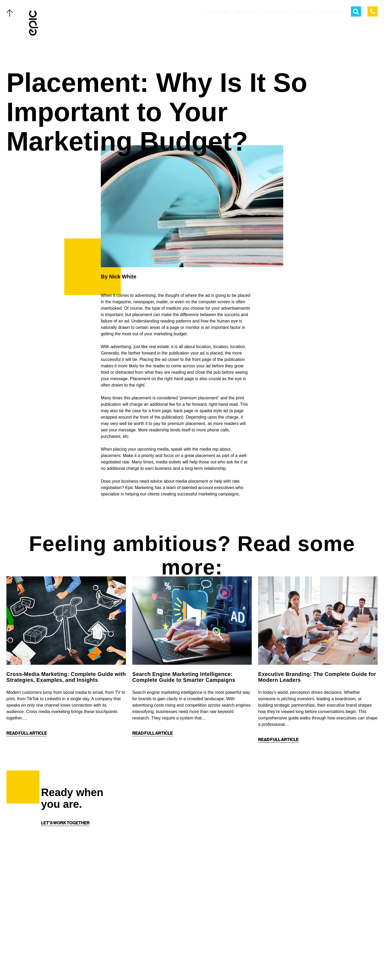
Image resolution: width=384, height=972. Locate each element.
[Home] (33, 23)
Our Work (52, 888)
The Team (51, 910)
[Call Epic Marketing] (372, 11)
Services (51, 899)
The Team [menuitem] (274, 12)
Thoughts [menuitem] (303, 12)
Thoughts (52, 922)
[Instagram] (197, 956)
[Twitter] (176, 956)
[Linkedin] (208, 956)
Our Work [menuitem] (217, 12)
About (48, 933)
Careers (50, 956)
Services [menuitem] (246, 12)
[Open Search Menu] (356, 11)
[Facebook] (186, 956)
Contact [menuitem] (332, 12)
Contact (50, 945)
